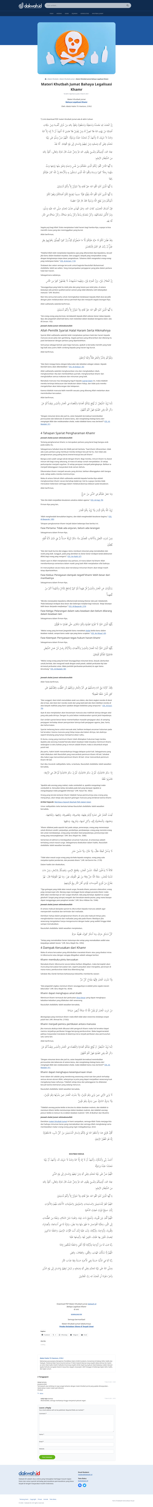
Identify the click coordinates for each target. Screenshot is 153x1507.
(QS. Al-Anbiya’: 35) (76, 367)
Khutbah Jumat (97, 13)
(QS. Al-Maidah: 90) (58, 669)
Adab (67, 13)
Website (41, 1449)
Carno (39, 1382)
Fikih (51, 13)
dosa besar (81, 997)
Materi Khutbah (53, 79)
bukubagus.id (83, 1481)
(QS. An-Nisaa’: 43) (98, 633)
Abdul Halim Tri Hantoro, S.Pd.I (51, 1358)
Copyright (33, 1499)
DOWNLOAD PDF (76, 1314)
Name (41, 1434)
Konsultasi (85, 13)
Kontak (46, 1499)
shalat (88, 630)
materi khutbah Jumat (58, 1121)
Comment (43, 1413)
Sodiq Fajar (44, 1399)
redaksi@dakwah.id (85, 1475)
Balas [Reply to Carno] (40, 1393)
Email (41, 1441)
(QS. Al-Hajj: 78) (97, 500)
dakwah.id (92, 1304)
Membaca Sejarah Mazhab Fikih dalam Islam (72, 802)
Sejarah (74, 13)
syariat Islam (87, 381)
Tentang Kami (24, 1499)
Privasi (40, 1499)
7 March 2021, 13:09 (110, 1382)
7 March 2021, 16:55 (110, 1398)
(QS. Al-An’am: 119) (68, 261)
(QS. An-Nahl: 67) (74, 556)
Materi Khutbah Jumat (67, 79)
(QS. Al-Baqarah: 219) (77, 606)
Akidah (59, 13)
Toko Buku (53, 1499)
